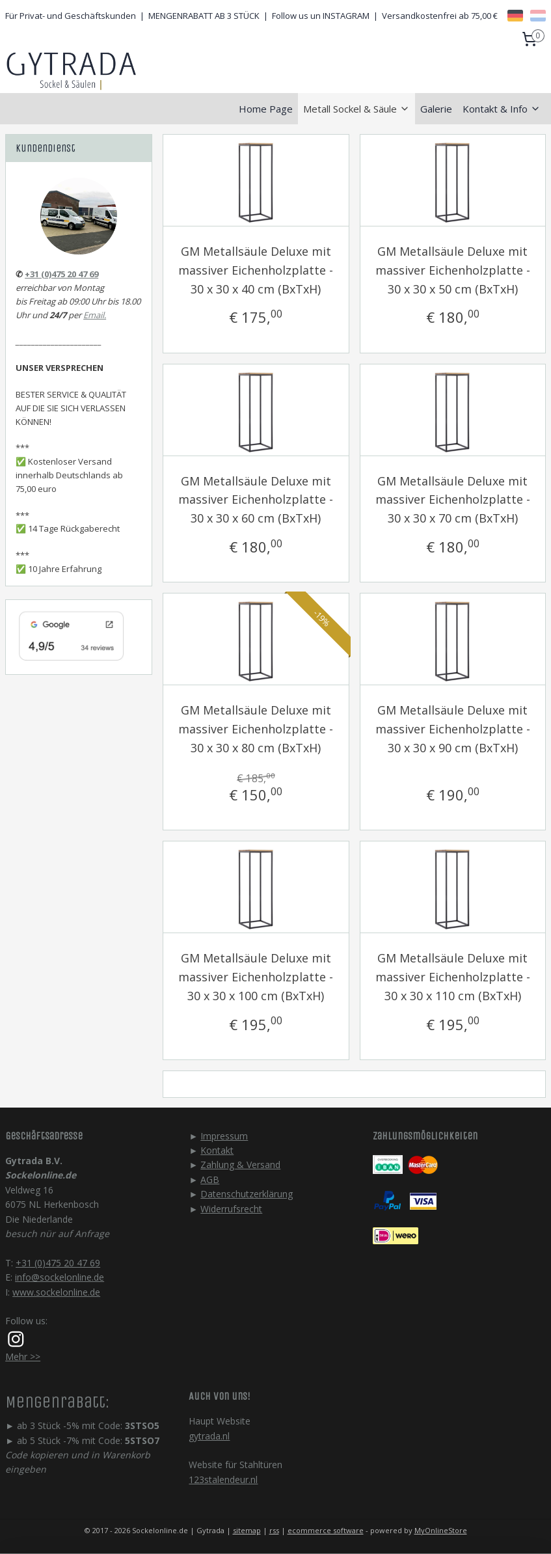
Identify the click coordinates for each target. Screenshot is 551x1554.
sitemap (247, 1530)
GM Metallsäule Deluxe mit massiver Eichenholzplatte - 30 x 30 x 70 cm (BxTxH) (452, 499)
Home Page (266, 108)
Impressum (224, 1136)
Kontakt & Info (502, 108)
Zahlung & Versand (240, 1164)
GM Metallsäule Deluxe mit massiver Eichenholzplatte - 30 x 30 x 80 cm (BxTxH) (255, 729)
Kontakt (217, 1150)
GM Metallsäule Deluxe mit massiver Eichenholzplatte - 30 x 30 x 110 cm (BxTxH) (452, 976)
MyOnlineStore (440, 1530)
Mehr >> (22, 1356)
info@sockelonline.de (59, 1277)
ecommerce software (326, 1530)
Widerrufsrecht (231, 1209)
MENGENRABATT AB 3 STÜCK (204, 15)
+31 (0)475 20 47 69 (61, 274)
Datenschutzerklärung (246, 1194)
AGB (209, 1179)
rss (274, 1530)
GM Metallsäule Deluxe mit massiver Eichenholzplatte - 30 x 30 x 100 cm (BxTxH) (255, 976)
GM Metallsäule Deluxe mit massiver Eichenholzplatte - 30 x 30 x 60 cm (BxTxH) (255, 499)
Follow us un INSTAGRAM (321, 15)
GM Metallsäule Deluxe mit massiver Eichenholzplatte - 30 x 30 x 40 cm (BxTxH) (255, 270)
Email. (94, 315)
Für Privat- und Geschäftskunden (70, 15)
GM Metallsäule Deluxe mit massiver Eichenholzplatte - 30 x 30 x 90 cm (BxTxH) (452, 729)
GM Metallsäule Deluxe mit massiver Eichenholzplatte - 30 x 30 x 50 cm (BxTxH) (452, 270)
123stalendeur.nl (223, 1479)
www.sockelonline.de (56, 1292)
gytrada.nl (209, 1436)
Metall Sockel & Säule (356, 108)
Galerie (436, 108)
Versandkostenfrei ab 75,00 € (440, 15)
